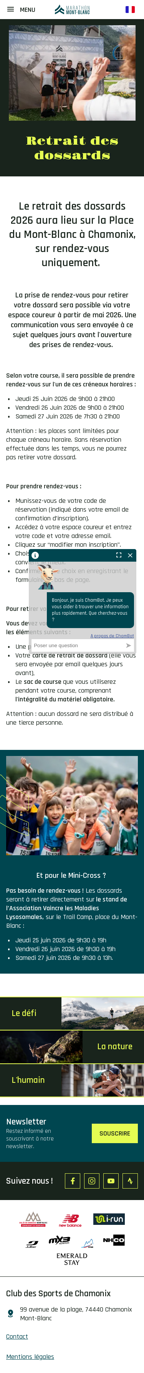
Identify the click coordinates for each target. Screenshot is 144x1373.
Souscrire (114, 1133)
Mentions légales (30, 1356)
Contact (17, 1336)
